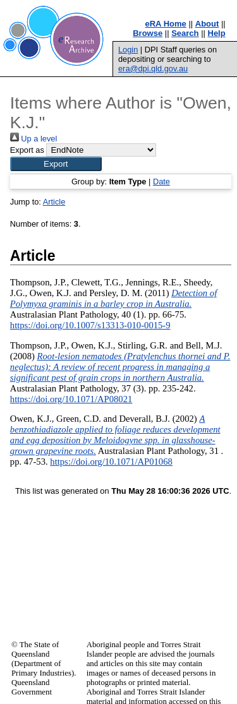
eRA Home (165, 23)
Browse (147, 33)
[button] (56, 164)
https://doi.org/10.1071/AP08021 (71, 399)
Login (128, 49)
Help (217, 33)
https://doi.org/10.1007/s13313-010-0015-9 (90, 325)
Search (184, 33)
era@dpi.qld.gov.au (153, 68)
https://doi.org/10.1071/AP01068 (111, 461)
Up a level (33, 138)
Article (54, 201)
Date (161, 181)
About (207, 23)
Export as (27, 150)
